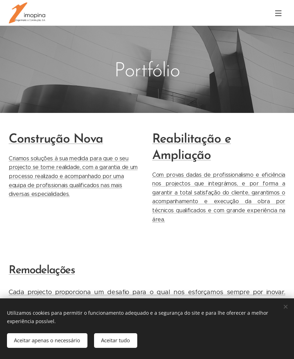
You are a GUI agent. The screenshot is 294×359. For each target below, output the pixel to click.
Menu (278, 13)
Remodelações (42, 270)
